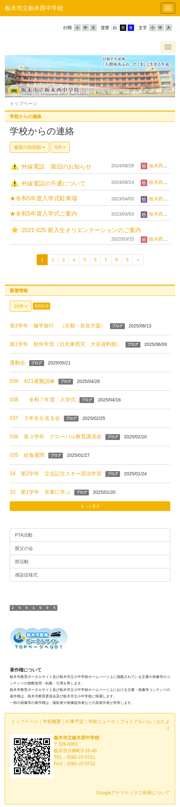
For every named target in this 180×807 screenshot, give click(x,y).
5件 (60, 147)
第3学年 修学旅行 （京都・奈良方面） (58, 325)
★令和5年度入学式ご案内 (43, 213)
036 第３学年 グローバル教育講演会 (56, 436)
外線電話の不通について (48, 183)
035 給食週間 (27, 455)
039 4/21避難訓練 (32, 381)
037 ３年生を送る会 (35, 418)
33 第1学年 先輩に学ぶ (40, 492)
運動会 (17, 362)
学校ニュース (101, 721)
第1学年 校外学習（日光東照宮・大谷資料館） (66, 344)
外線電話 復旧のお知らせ (50, 166)
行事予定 (75, 721)
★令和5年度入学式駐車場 (43, 198)
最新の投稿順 (29, 147)
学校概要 (52, 721)
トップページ (24, 721)
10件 (20, 306)
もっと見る (90, 506)
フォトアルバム (136, 721)
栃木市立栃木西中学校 (34, 8)
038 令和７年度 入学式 (43, 399)
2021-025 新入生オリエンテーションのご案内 (75, 230)
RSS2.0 (41, 306)
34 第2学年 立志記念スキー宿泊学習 (56, 473)
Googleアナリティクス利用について (133, 792)
